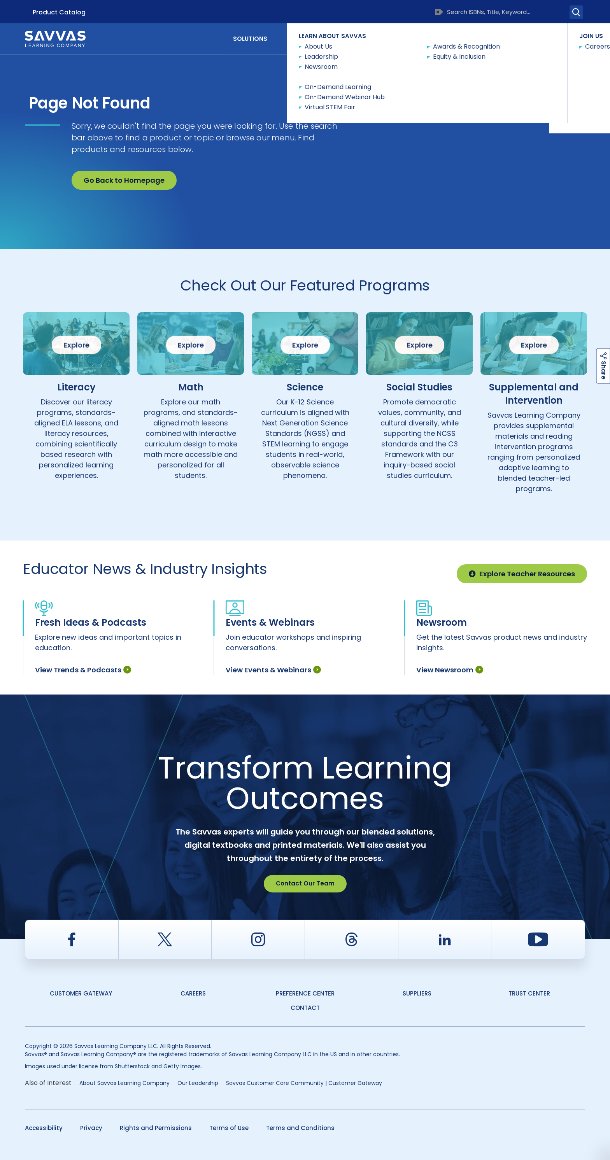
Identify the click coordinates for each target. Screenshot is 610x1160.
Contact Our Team (305, 883)
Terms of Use (229, 1128)
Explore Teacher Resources (522, 574)
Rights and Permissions (156, 1128)
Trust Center (529, 993)
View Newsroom (449, 670)
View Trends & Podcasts (83, 670)
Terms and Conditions (300, 1128)
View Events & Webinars (273, 670)
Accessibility (44, 1128)
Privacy (91, 1128)
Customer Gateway (81, 993)
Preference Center (305, 993)
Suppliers (417, 993)
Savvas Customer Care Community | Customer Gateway (304, 1083)
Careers (193, 993)
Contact (552, 38)
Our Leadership (197, 1083)
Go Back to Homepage (124, 180)
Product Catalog (59, 12)
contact (305, 1008)
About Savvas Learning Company (124, 1083)
